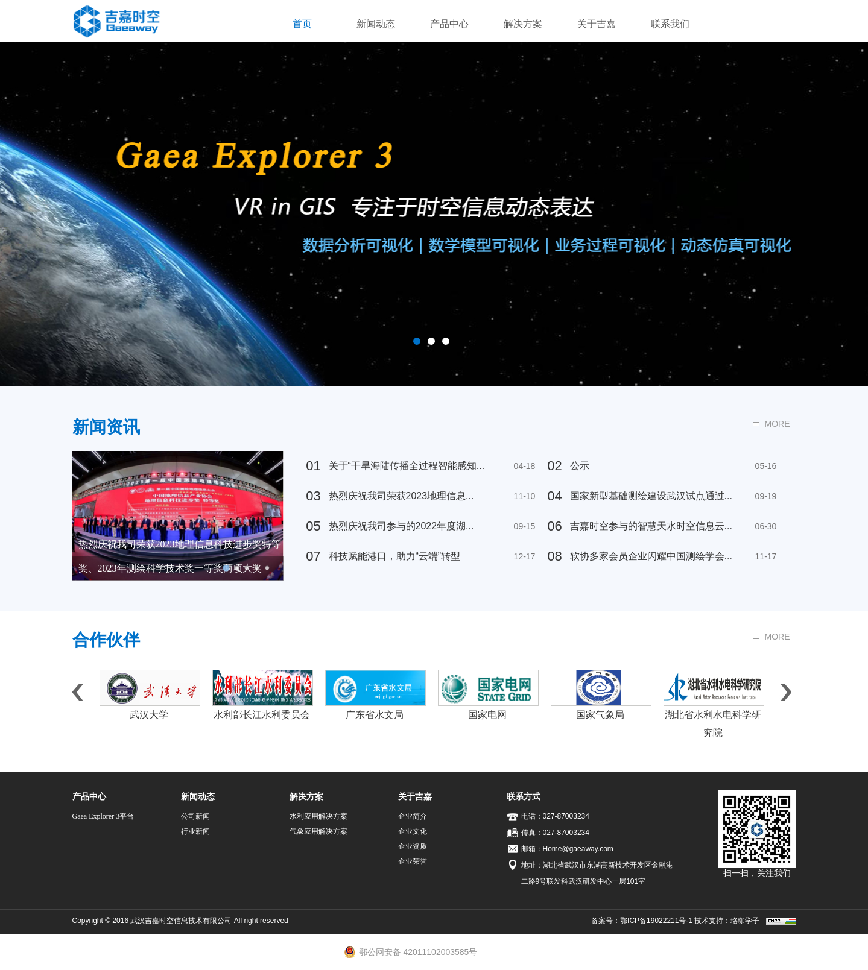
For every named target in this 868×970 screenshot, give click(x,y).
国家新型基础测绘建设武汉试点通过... (636, 493)
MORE (777, 424)
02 (554, 465)
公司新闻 (195, 816)
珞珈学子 (744, 920)
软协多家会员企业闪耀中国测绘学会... (636, 553)
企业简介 (412, 816)
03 (313, 495)
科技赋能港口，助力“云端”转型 (380, 553)
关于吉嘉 (596, 24)
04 (554, 495)
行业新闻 (195, 831)
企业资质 (412, 846)
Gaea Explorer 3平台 (103, 816)
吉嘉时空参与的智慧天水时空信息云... (636, 523)
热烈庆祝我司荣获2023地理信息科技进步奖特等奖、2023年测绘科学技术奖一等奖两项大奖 (179, 556)
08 (554, 556)
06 (554, 526)
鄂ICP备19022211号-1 (656, 920)
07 (313, 556)
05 (313, 526)
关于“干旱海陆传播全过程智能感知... (392, 463)
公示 (564, 463)
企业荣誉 (412, 861)
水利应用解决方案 (318, 816)
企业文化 (412, 831)
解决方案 (523, 24)
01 (313, 465)
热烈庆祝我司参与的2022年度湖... (386, 523)
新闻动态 (375, 24)
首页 (302, 24)
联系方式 (523, 796)
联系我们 (670, 24)
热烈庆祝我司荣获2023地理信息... (386, 493)
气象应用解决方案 (318, 831)
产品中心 (449, 24)
